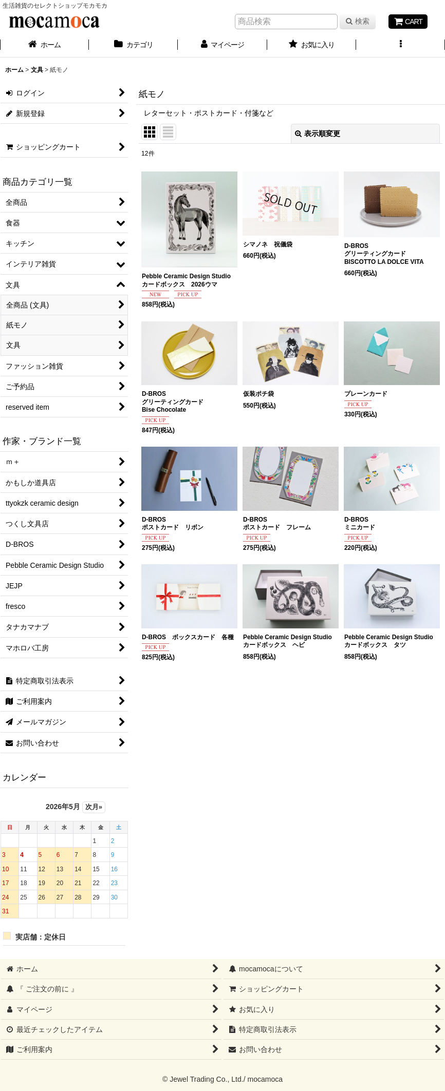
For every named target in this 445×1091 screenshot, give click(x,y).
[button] (400, 45)
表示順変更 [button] (317, 133)
